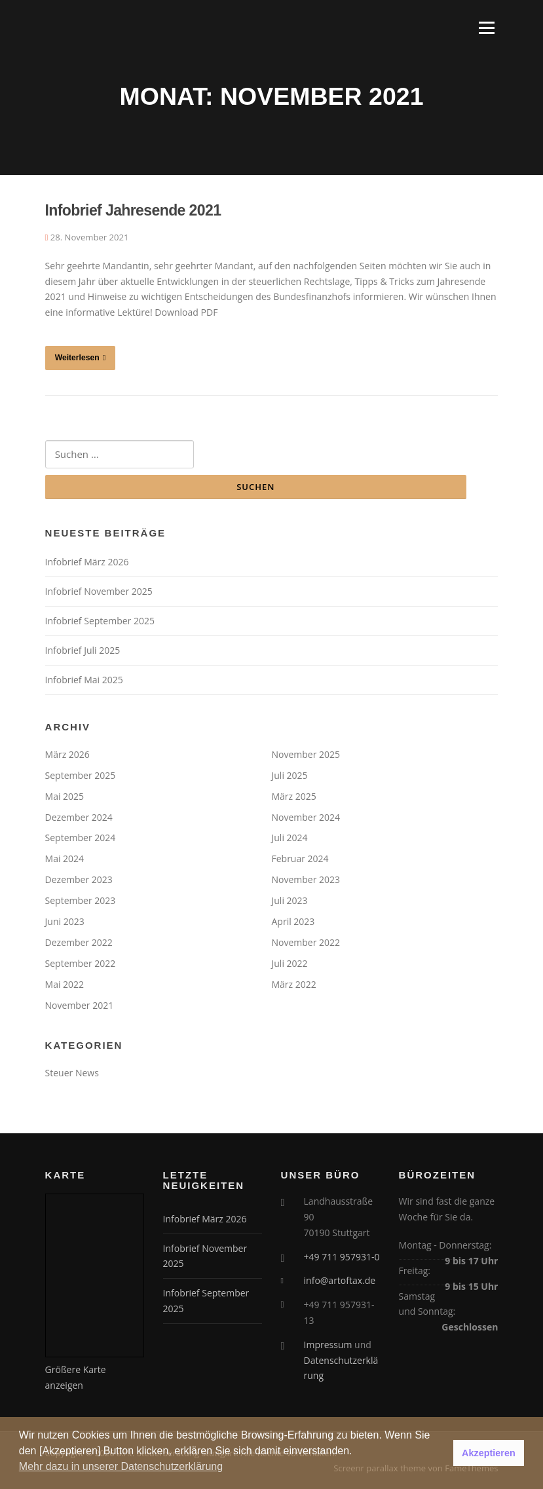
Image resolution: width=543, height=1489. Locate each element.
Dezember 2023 (79, 879)
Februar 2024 (300, 858)
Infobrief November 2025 (99, 591)
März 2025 (294, 796)
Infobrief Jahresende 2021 (133, 210)
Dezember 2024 (79, 817)
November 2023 (306, 879)
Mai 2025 (64, 796)
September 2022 (80, 963)
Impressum (328, 1344)
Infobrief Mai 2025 (84, 679)
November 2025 (306, 754)
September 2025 (80, 775)
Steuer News (72, 1072)
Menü (486, 28)
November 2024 (306, 817)
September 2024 (80, 837)
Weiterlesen (80, 357)
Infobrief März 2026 (87, 562)
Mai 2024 (64, 858)
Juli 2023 (290, 900)
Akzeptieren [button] (488, 1453)
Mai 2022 (64, 984)
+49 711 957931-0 (342, 1257)
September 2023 (80, 900)
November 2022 (306, 942)
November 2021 (79, 1005)
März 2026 (67, 754)
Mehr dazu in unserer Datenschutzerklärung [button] (121, 1466)
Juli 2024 (290, 837)
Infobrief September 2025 (100, 620)
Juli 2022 (290, 963)
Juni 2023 (64, 921)
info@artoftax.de (340, 1280)
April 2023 (293, 921)
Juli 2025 (290, 775)
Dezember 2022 (79, 942)
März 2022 (294, 984)
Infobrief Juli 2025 (83, 650)
